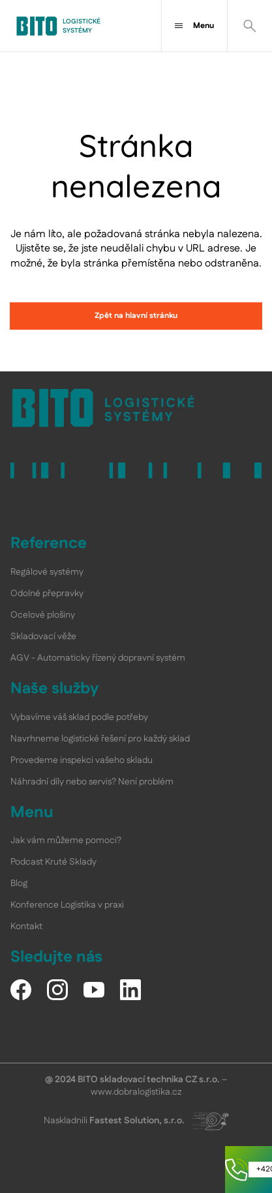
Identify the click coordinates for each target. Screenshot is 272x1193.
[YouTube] (93, 989)
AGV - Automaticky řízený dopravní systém (97, 658)
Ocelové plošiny (42, 615)
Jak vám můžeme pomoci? (65, 840)
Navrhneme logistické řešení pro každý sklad (100, 738)
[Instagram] (57, 989)
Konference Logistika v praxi (67, 905)
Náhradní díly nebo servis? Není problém (92, 781)
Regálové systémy (46, 572)
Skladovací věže (43, 636)
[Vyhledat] (250, 25)
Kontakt (26, 926)
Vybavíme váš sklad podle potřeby (79, 717)
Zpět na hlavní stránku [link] (136, 315)
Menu (194, 25)
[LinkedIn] (130, 989)
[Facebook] (20, 989)
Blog (18, 883)
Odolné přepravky (46, 593)
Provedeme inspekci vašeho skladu (81, 760)
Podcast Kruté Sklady (53, 862)
